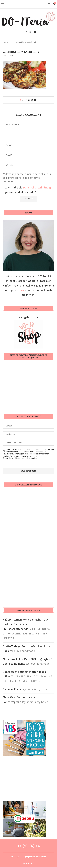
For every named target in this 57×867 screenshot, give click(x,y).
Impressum (30, 857)
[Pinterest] (30, 32)
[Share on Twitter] (29, 100)
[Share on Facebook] (26, 100)
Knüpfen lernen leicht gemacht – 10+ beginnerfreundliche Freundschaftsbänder (25, 624)
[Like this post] (23, 100)
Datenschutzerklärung (37, 187)
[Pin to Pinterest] (32, 100)
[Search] (49, 4)
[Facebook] (22, 32)
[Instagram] (26, 32)
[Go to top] (28, 863)
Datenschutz (41, 857)
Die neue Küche (12, 689)
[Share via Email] (35, 100)
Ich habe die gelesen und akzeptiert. (28, 190)
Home (5, 42)
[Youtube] (35, 32)
